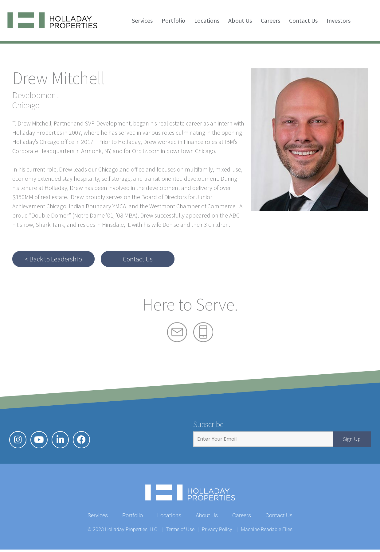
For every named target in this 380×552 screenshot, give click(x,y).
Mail (177, 332)
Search (364, 20)
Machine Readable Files (266, 532)
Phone (203, 332)
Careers (270, 20)
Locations (206, 20)
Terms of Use (180, 532)
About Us (240, 20)
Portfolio (173, 20)
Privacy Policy (217, 532)
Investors (339, 20)
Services (142, 20)
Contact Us (303, 20)
